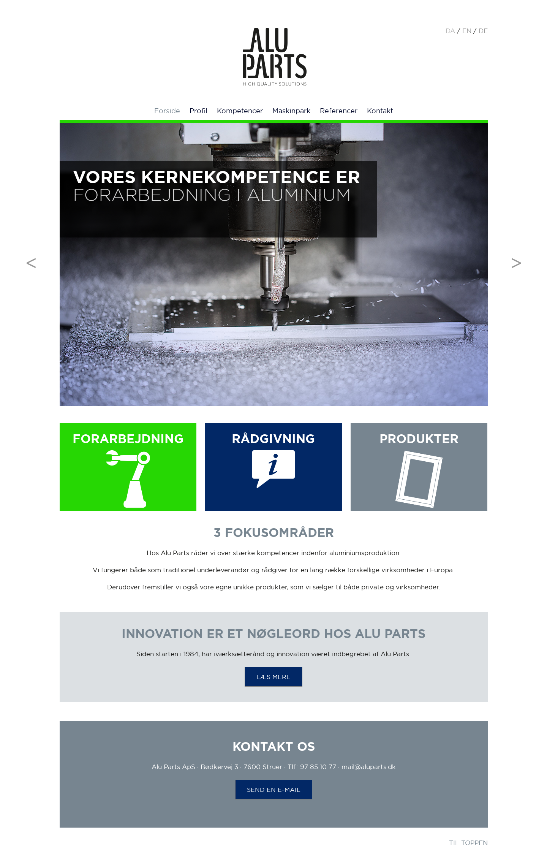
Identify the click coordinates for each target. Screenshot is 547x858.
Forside (167, 110)
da (450, 31)
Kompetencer (240, 110)
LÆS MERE (273, 677)
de (483, 31)
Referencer (338, 110)
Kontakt (380, 110)
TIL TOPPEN (468, 843)
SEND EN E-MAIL (273, 789)
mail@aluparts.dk (368, 767)
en (466, 31)
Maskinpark (291, 110)
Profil (198, 110)
